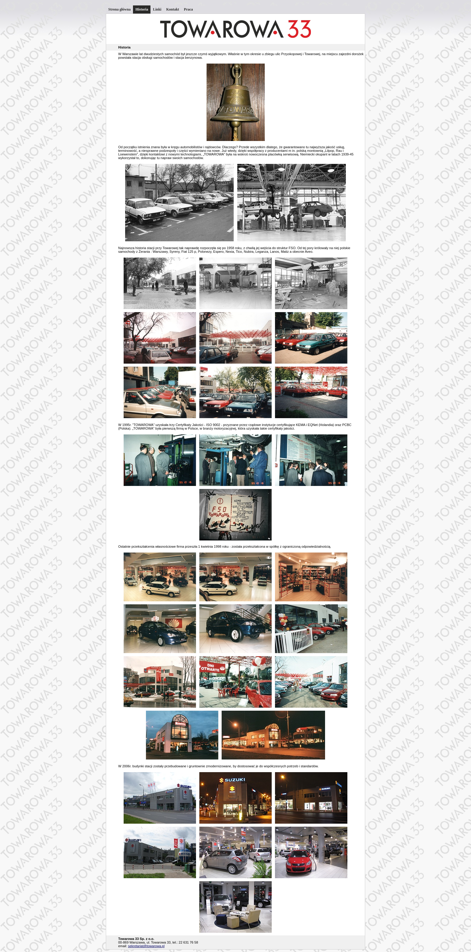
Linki (157, 9)
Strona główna (119, 9)
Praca (188, 9)
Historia (141, 9)
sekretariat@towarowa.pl (146, 946)
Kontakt (172, 9)
